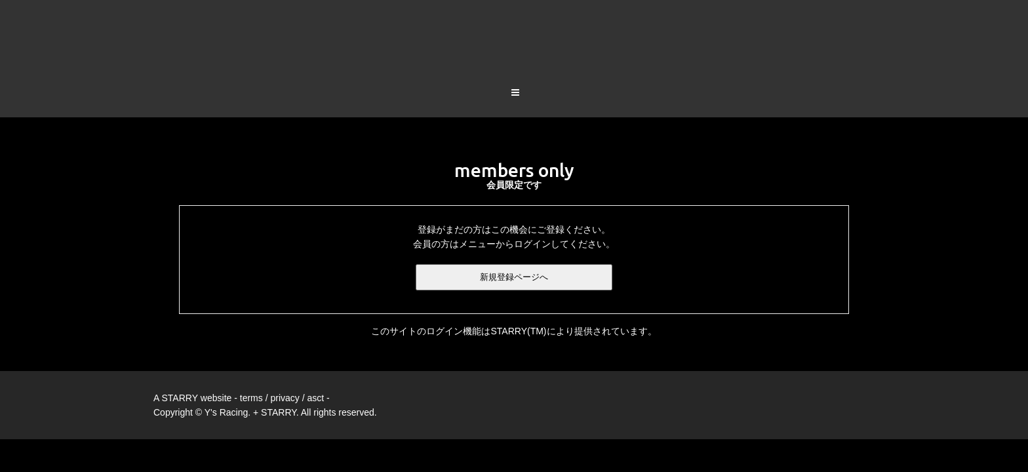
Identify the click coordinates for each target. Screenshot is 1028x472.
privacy (284, 347)
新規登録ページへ (514, 226)
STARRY (179, 347)
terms (251, 347)
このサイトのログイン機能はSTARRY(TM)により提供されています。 (513, 280)
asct (315, 347)
